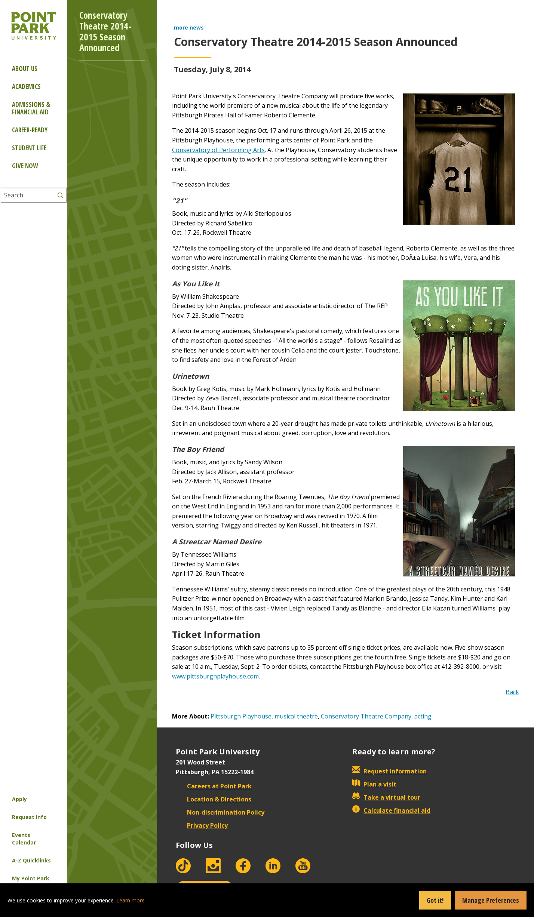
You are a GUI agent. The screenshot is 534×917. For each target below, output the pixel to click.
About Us (24, 68)
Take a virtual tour (386, 797)
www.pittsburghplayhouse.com (215, 676)
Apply (19, 799)
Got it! (435, 900)
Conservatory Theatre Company (366, 716)
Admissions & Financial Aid (31, 108)
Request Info (29, 817)
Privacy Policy (202, 825)
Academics (26, 86)
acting (423, 716)
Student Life (29, 148)
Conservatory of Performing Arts (218, 150)
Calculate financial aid (391, 810)
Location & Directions (213, 799)
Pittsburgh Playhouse (241, 716)
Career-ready (29, 130)
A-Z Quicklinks (31, 860)
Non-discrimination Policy (220, 812)
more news (189, 27)
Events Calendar (24, 838)
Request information (389, 771)
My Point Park (30, 878)
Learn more (130, 900)
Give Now (25, 165)
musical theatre (296, 716)
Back (512, 692)
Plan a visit (374, 784)
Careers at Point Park (214, 786)
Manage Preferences (490, 900)
